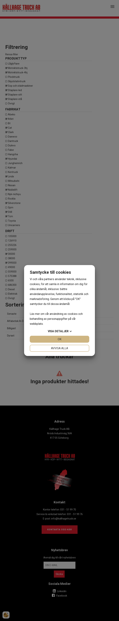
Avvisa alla (59, 348)
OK (59, 339)
